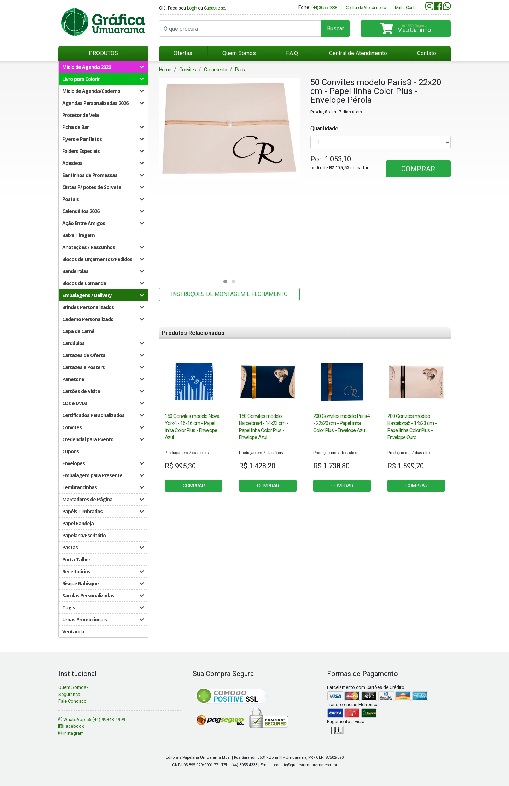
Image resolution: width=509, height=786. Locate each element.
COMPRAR (418, 169)
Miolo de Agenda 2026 (103, 67)
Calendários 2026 (103, 211)
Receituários (103, 571)
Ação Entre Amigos (103, 223)
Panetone (103, 379)
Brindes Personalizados (103, 307)
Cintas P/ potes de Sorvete (103, 187)
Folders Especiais (103, 151)
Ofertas (183, 53)
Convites (103, 427)
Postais (103, 199)
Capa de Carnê (78, 331)
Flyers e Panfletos (103, 139)
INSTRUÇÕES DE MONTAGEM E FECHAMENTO (229, 294)
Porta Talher (76, 559)
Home (165, 69)
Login (192, 8)
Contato (426, 53)
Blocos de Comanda (103, 283)
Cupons (70, 451)
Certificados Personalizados (103, 415)
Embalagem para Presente (103, 475)
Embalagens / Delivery (103, 295)
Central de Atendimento (366, 7)
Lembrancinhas (103, 487)
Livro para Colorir (103, 79)
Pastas (103, 547)
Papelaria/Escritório (84, 535)
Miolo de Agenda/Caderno (103, 91)
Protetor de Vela (80, 115)
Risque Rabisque (103, 583)
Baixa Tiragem (78, 235)
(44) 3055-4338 (324, 7)
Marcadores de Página (103, 499)
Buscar (335, 28)
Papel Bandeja (78, 523)
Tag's (103, 607)
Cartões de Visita (103, 391)
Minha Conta (405, 7)
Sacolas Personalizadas (103, 595)
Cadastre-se (214, 8)
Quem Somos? (73, 687)
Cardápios (103, 343)
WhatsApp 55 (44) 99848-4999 (91, 719)
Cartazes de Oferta (103, 355)
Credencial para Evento (103, 439)
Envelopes (103, 463)
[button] (225, 281)
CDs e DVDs (103, 403)
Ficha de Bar (103, 127)
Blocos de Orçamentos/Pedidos (103, 259)
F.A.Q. (292, 53)
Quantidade (324, 128)
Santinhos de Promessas (103, 175)
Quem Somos (239, 53)
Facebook (71, 726)
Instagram (71, 733)
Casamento (215, 69)
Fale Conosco (72, 701)
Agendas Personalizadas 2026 (103, 103)
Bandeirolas (103, 271)
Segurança (69, 694)
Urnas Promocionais (103, 619)
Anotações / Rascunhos (103, 247)
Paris (240, 69)
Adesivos (103, 163)
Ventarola (73, 631)
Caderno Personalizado (103, 319)
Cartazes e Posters (103, 367)
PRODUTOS (103, 53)
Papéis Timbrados (103, 511)
